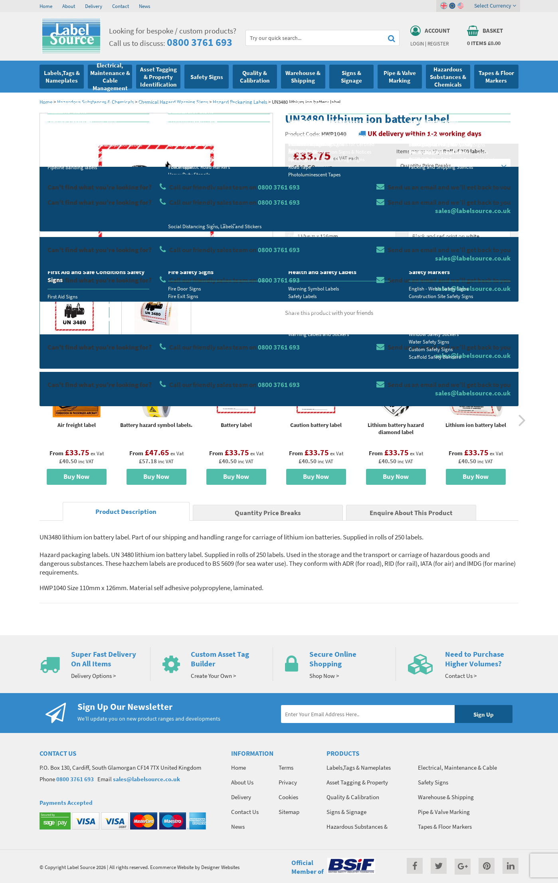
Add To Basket (459, 268)
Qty (297, 253)
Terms (286, 767)
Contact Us (245, 812)
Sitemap (289, 812)
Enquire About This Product (411, 513)
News (144, 6)
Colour (416, 221)
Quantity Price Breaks (453, 166)
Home (46, 6)
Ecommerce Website (172, 867)
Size (298, 221)
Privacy (288, 782)
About (68, 6)
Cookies (288, 797)
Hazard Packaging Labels (240, 102)
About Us (242, 782)
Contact (120, 6)
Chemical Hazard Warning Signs (173, 102)
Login (417, 43)
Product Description (125, 512)
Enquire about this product (459, 283)
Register (438, 43)
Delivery (93, 6)
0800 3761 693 (199, 42)
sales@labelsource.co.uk (146, 779)
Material (303, 190)
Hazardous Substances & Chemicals (95, 102)
